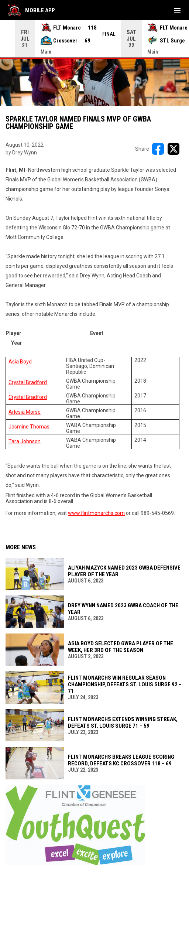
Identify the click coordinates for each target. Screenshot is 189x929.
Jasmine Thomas (28, 427)
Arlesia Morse (24, 412)
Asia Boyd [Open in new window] (20, 362)
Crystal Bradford (27, 382)
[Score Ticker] (94, 38)
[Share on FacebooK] (158, 149)
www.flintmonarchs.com (96, 513)
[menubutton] (177, 10)
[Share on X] (173, 149)
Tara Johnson (24, 441)
